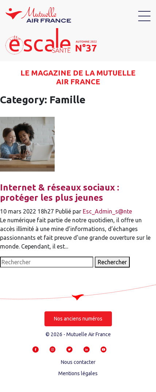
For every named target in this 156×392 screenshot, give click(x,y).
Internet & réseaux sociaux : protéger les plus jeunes (59, 192)
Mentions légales (78, 373)
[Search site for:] (46, 262)
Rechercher (112, 262)
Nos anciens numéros (78, 319)
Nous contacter (78, 362)
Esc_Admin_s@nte (107, 211)
